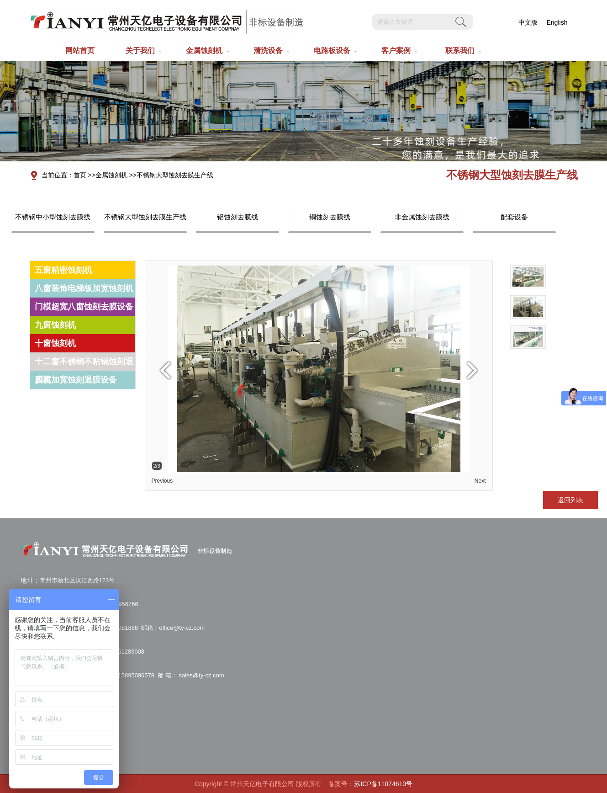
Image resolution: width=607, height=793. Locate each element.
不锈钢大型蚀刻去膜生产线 (175, 175)
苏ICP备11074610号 (383, 784)
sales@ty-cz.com (200, 675)
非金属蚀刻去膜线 (422, 217)
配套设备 (514, 217)
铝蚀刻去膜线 (237, 217)
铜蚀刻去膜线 (329, 217)
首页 (80, 175)
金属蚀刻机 (111, 175)
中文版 (528, 22)
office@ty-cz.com (182, 627)
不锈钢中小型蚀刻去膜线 (52, 217)
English (557, 22)
